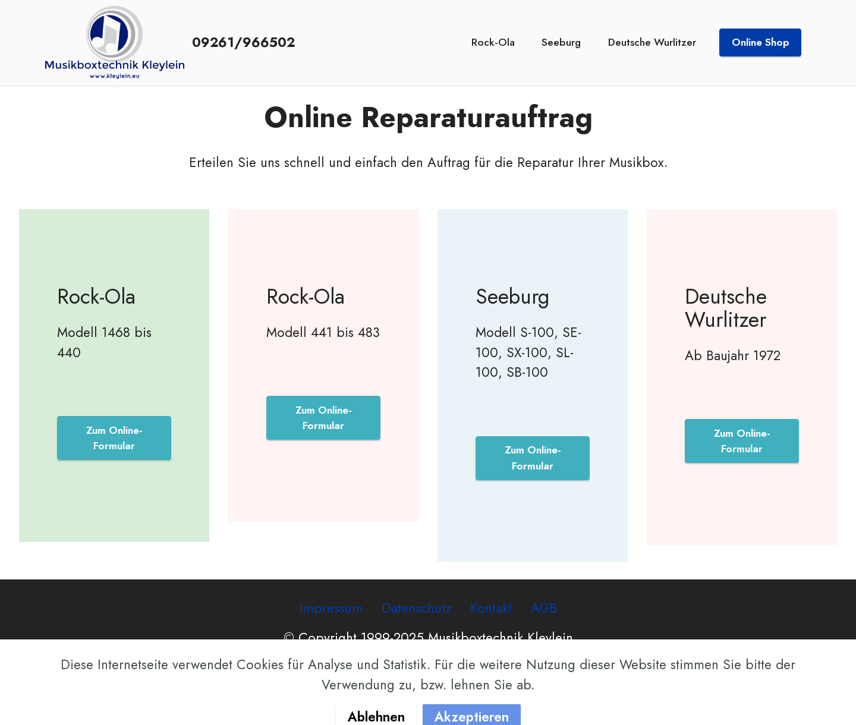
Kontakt (491, 607)
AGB (544, 607)
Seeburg (561, 42)
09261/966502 (243, 42)
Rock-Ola (493, 42)
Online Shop (760, 42)
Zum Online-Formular (114, 438)
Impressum (331, 607)
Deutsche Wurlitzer (652, 42)
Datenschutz (416, 607)
